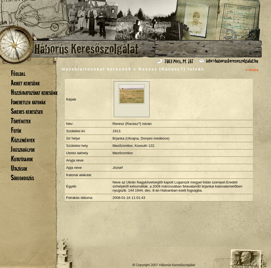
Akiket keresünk (25, 83)
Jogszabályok (23, 149)
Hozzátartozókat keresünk (34, 92)
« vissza (252, 70)
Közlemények (23, 139)
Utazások (19, 168)
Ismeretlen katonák (28, 101)
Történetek (21, 120)
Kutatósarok (22, 158)
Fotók (16, 130)
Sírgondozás (22, 177)
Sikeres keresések (27, 111)
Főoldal (18, 73)
